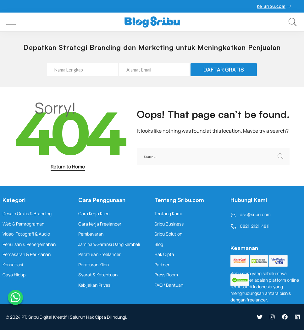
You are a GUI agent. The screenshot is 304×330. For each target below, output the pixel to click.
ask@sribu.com (250, 214)
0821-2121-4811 (249, 226)
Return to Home (68, 166)
